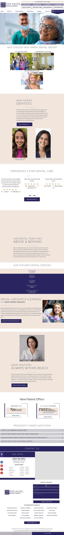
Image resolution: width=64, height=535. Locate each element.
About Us (9, 11)
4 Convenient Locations (42, 1)
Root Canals (52, 510)
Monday (11, 467)
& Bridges (32, 281)
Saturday (11, 475)
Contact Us (48, 11)
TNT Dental (41, 528)
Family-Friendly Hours (32, 79)
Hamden (48, 4)
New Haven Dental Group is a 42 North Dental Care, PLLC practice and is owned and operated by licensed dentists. (32, 530)
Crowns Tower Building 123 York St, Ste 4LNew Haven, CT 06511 (19, 461)
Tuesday (11, 468)
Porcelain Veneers (52, 512)
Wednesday (12, 470)
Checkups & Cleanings (25, 508)
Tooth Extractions (12, 512)
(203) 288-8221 (47, 7)
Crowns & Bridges (25, 510)
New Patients (30, 11)
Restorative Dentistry (12, 510)
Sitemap (27, 528)
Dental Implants (25, 512)
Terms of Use (50, 528)
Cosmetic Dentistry (38, 512)
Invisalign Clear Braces (25, 517)
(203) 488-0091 (58, 7)
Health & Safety (31, 522)
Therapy (32, 286)
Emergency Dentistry (39, 515)
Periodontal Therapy (52, 508)
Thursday (11, 472)
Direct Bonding (12, 515)
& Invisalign (32, 291)
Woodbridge (37, 4)
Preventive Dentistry (12, 508)
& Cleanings (32, 271)
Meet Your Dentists (24, 124)
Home (2, 11)
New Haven (26, 4)
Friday (10, 473)
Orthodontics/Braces (52, 515)
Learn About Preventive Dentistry (10, 320)
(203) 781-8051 (26, 7)
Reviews (39, 11)
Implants (32, 276)
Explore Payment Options (18, 385)
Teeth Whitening (25, 515)
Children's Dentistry (39, 508)
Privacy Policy (46, 528)
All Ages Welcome (21, 60)
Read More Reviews (31, 199)
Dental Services (19, 11)
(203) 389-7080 (37, 7)
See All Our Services (38, 517)
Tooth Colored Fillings (38, 510)
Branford (58, 4)
